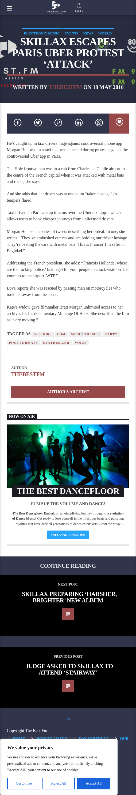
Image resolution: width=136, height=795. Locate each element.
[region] (59, 767)
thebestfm (65, 87)
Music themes (85, 334)
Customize (24, 783)
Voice (81, 343)
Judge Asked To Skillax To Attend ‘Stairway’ (69, 669)
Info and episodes (68, 535)
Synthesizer (56, 343)
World (105, 33)
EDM (61, 334)
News (88, 33)
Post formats (23, 343)
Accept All (94, 783)
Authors (43, 334)
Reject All (58, 783)
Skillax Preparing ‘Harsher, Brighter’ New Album (69, 597)
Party (111, 334)
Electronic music (42, 33)
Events (72, 33)
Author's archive (68, 391)
